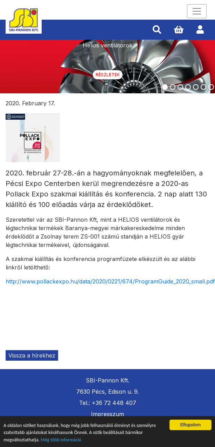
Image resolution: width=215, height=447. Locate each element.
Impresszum (107, 414)
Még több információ (61, 440)
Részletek (108, 74)
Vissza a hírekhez (31, 355)
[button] (157, 30)
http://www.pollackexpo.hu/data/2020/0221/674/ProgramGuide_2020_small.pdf (110, 281)
